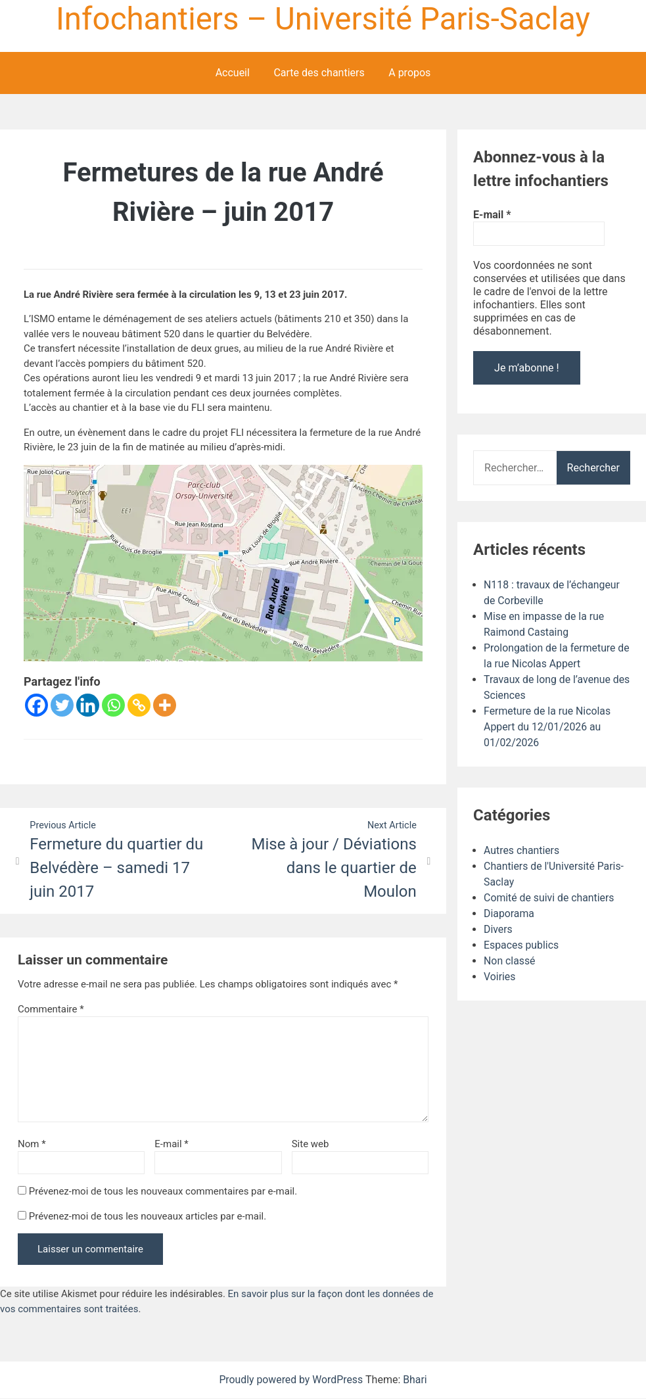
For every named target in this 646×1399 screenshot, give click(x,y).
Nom (32, 1144)
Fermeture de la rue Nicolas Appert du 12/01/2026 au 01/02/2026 (548, 727)
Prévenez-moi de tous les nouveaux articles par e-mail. (148, 1216)
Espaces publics (521, 945)
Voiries (500, 976)
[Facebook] (36, 705)
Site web (310, 1144)
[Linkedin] (87, 705)
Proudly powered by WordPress (292, 1380)
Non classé (510, 961)
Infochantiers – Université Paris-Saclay (323, 18)
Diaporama (509, 913)
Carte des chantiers (318, 72)
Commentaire (51, 1009)
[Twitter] (62, 705)
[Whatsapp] (113, 705)
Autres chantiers (522, 850)
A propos (409, 72)
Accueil (233, 72)
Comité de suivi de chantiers (550, 897)
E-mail (171, 1144)
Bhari (416, 1380)
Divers (498, 929)
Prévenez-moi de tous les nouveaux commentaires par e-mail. (163, 1192)
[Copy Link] (138, 705)
